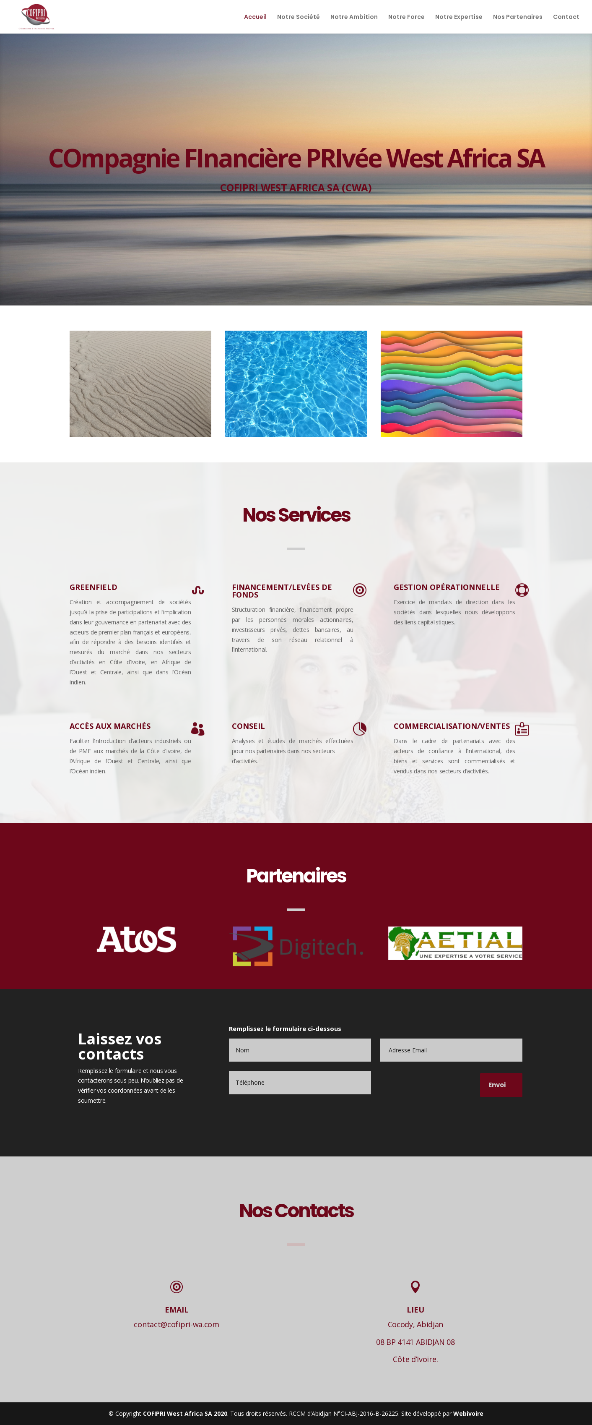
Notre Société (298, 17)
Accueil (255, 17)
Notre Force (406, 17)
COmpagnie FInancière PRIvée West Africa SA (296, 158)
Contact (566, 17)
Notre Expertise (459, 17)
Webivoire (468, 1413)
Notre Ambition (354, 17)
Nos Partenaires (518, 17)
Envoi (497, 1084)
